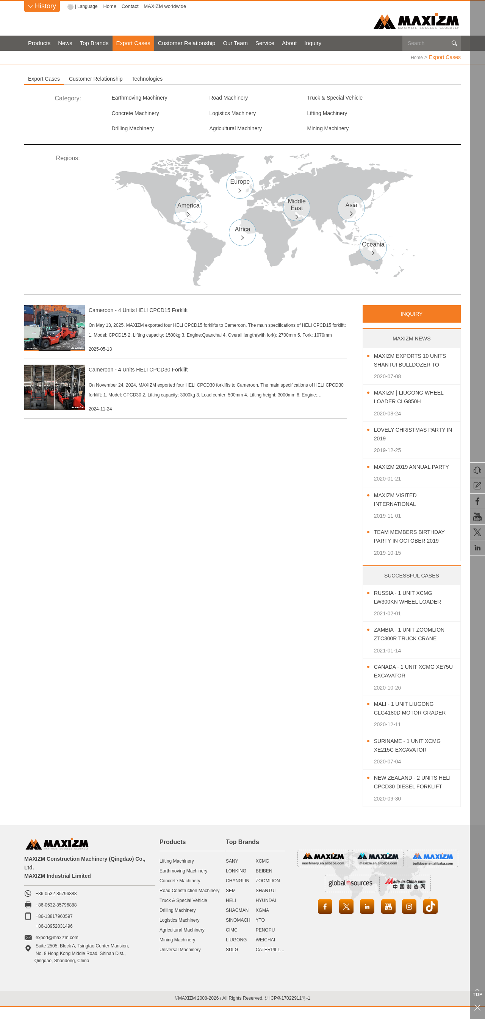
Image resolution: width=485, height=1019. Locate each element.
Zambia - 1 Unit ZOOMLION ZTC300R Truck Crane (414, 646)
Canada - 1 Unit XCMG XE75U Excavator (408, 683)
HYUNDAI (266, 912)
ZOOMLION (268, 892)
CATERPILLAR (271, 961)
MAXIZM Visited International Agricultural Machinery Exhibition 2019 (410, 512)
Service (264, 43)
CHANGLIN (237, 892)
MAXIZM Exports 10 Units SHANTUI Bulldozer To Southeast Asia (415, 364)
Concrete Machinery (401, 98)
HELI (231, 912)
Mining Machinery (135, 131)
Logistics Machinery (138, 114)
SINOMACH (238, 932)
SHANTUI (266, 902)
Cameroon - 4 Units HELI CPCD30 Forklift (177, 393)
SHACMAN (237, 922)
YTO (260, 932)
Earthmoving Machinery (143, 98)
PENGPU (265, 941)
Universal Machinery (180, 961)
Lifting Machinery (222, 114)
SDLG (232, 961)
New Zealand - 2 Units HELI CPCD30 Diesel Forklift (410, 795)
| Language (87, 6)
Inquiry (312, 43)
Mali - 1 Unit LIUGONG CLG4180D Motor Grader (415, 720)
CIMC (232, 941)
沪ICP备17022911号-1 (287, 1010)
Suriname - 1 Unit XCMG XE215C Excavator (412, 757)
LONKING (236, 882)
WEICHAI (265, 951)
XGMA (262, 922)
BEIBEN (264, 882)
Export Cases (133, 43)
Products (39, 43)
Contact (132, 6)
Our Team (235, 43)
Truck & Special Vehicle (317, 98)
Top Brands (94, 43)
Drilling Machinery (310, 114)
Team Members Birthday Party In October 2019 (414, 548)
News (65, 43)
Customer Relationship (187, 43)
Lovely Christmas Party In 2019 (414, 437)
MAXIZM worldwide (167, 6)
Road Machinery (221, 98)
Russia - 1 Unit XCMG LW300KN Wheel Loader (412, 609)
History (42, 6)
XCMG (262, 872)
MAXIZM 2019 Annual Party (406, 474)
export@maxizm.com (57, 949)
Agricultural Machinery (403, 114)
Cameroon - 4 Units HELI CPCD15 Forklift (177, 313)
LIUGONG (236, 951)
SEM (231, 902)
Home (111, 6)
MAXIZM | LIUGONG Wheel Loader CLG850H (414, 400)
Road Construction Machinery (189, 902)
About (289, 43)
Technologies (237, 78)
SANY (232, 872)
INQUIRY (411, 317)
